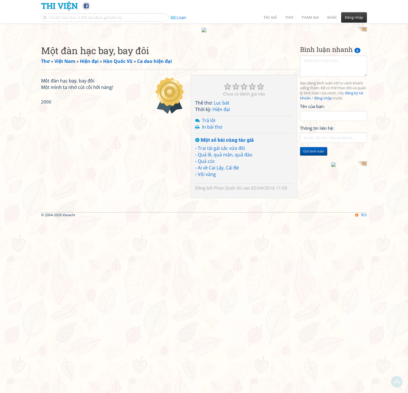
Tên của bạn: (312, 101)
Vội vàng (207, 169)
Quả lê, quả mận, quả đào (225, 149)
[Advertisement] (114, 109)
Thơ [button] (289, 17)
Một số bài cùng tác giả (224, 134)
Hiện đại (221, 104)
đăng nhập (323, 93)
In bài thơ (212, 121)
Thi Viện (59, 5)
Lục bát (222, 98)
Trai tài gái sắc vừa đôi (221, 143)
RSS (361, 288)
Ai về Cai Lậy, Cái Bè (218, 162)
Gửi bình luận (313, 146)
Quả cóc (206, 156)
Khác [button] (332, 17)
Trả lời (208, 115)
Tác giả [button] (270, 17)
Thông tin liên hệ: (317, 123)
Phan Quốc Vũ (228, 182)
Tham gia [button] (310, 17)
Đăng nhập (354, 17)
